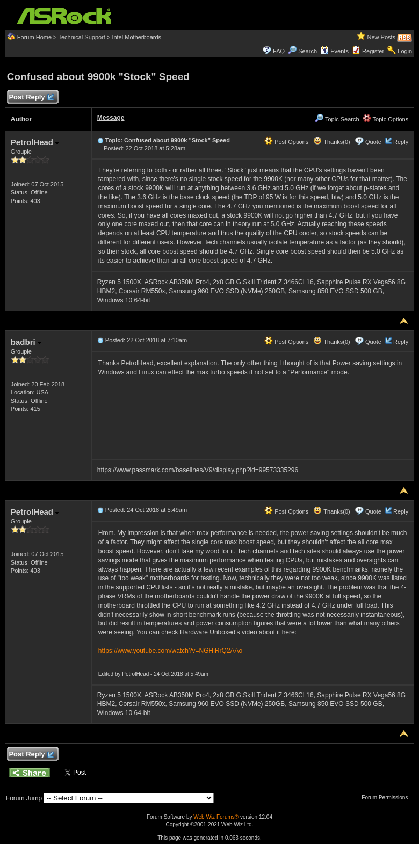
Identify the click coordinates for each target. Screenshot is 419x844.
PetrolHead (35, 142)
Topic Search (337, 119)
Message (111, 117)
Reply (400, 142)
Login (405, 51)
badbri (26, 342)
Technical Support (81, 37)
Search (307, 51)
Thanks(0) (331, 142)
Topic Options (386, 119)
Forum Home (34, 37)
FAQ (279, 51)
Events (334, 51)
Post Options (286, 142)
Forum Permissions (387, 797)
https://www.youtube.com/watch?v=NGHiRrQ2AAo (170, 650)
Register (373, 51)
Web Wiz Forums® (216, 817)
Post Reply (31, 97)
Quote (373, 142)
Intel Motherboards (136, 37)
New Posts (381, 37)
